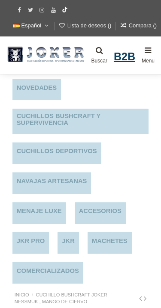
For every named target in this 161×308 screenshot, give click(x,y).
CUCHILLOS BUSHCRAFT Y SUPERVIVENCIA (58, 119)
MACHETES (110, 240)
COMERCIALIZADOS (48, 270)
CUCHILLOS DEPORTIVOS (57, 151)
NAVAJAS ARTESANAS (52, 181)
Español (31, 25)
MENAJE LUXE (39, 210)
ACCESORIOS (100, 210)
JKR (68, 240)
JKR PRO (31, 240)
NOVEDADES (37, 87)
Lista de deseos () (86, 25)
